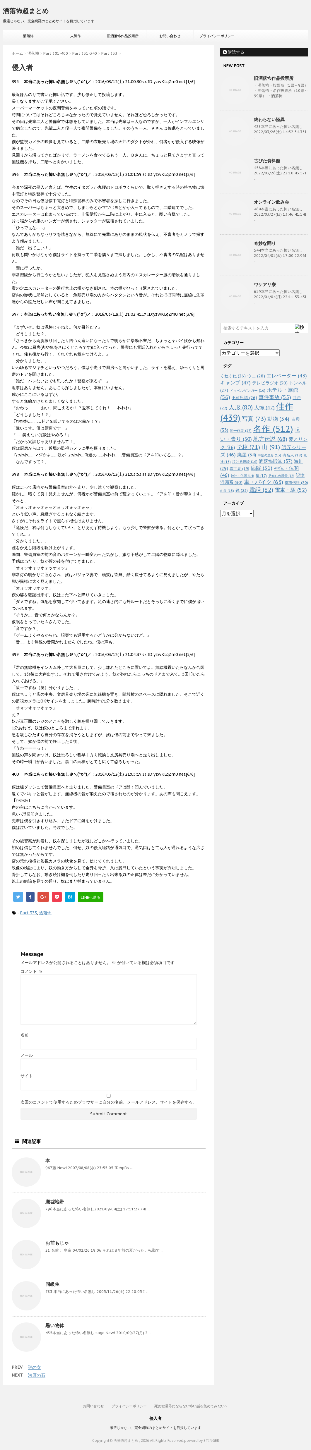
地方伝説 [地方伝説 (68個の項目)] (270, 438)
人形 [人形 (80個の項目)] (241, 407)
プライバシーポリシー (217, 36)
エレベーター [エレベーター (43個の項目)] (286, 375)
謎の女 (34, 1367)
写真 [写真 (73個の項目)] (254, 418)
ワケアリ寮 (265, 284)
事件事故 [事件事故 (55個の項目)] (275, 397)
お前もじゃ (57, 1243)
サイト (26, 1075)
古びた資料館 (267, 161)
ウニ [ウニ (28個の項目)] (256, 376)
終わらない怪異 (269, 119)
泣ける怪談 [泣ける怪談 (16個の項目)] (244, 461)
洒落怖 (28, 36)
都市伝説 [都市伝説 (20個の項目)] (296, 482)
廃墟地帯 (54, 1202)
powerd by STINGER (201, 1440)
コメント (31, 971)
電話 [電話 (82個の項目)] (261, 490)
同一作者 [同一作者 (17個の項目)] (241, 430)
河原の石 (36, 1375)
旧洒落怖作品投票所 (123, 36)
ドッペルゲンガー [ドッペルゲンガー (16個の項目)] (247, 390)
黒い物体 (54, 1325)
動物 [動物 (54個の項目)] (278, 418)
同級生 (52, 1284)
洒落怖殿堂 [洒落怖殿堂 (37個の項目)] (276, 461)
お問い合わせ (169, 36)
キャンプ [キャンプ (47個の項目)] (235, 382)
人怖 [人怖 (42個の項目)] (264, 407)
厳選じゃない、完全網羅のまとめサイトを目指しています (155, 1427)
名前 (24, 1034)
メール (26, 1055)
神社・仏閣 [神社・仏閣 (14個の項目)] (242, 475)
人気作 (75, 36)
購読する (233, 52)
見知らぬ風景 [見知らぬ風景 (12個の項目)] (281, 476)
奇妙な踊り (265, 243)
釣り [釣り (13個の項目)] (227, 491)
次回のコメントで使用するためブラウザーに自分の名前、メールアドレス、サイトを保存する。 (108, 1102)
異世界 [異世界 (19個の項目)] (239, 468)
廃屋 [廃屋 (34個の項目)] (246, 455)
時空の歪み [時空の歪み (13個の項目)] (269, 455)
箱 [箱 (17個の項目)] (261, 475)
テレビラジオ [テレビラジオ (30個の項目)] (270, 383)
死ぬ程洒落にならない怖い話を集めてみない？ (191, 1406)
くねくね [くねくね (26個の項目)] (233, 376)
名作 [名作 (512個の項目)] (273, 428)
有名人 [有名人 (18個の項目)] (292, 455)
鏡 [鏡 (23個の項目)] (241, 490)
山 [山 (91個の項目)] (271, 447)
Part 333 (28, 912)
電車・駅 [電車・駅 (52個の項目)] (291, 490)
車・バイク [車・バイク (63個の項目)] (263, 481)
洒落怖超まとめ (26, 11)
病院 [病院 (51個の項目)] (261, 468)
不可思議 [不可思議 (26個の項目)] (244, 397)
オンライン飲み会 (271, 202)
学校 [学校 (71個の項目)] (248, 447)
